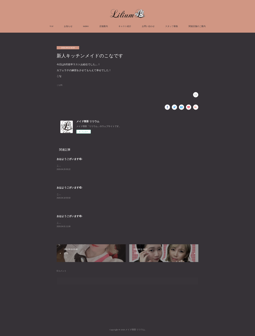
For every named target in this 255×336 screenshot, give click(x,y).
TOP (51, 26)
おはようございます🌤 (69, 159)
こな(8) (59, 85)
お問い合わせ (148, 26)
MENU (86, 26)
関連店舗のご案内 (197, 26)
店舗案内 (103, 26)
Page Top (127, 316)
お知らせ (68, 26)
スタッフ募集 (171, 26)
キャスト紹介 (124, 26)
